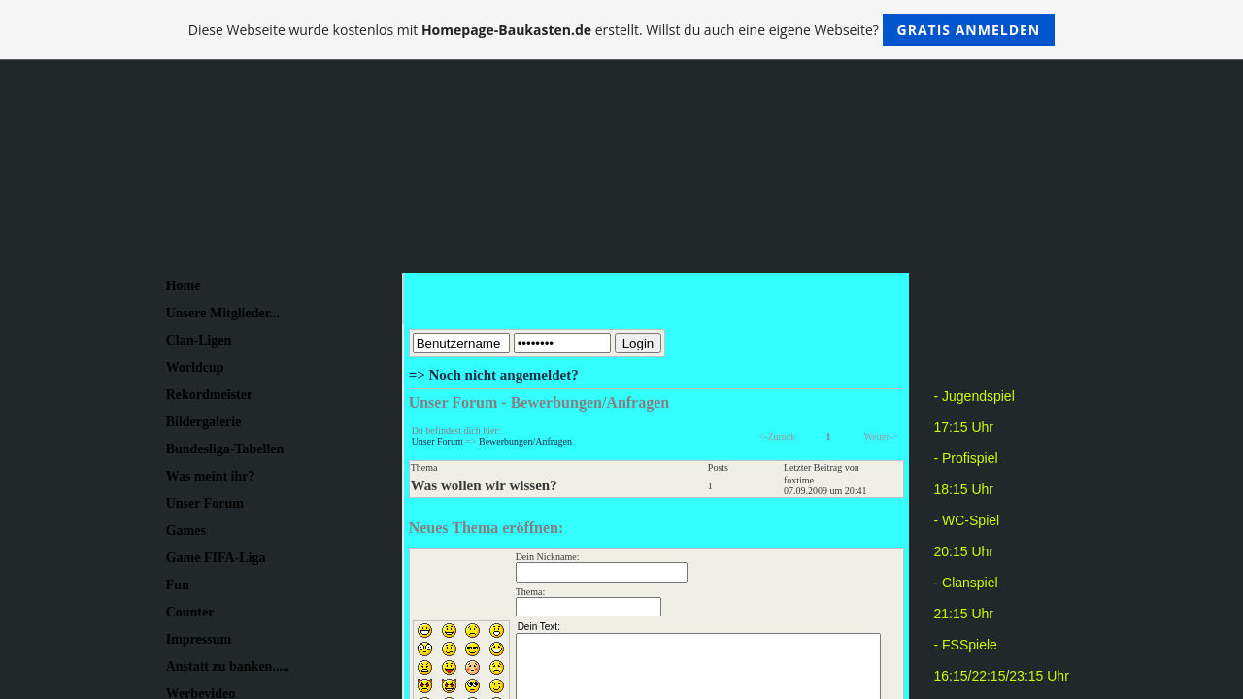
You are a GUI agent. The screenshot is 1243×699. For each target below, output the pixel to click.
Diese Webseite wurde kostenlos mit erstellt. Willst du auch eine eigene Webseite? (622, 30)
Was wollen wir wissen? (484, 485)
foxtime (799, 480)
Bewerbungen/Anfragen (525, 441)
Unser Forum (437, 441)
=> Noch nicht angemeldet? (494, 375)
